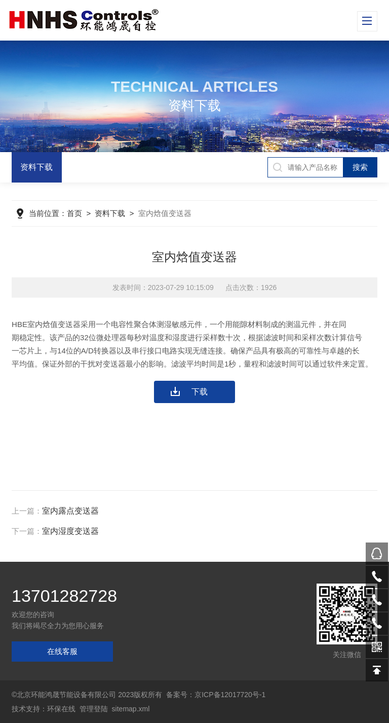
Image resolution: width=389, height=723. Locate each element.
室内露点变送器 (70, 511)
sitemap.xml (131, 709)
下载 (199, 391)
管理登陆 (94, 709)
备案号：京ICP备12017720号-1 (215, 695)
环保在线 (61, 709)
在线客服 (62, 651)
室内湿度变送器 (70, 531)
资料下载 (36, 167)
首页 (74, 213)
